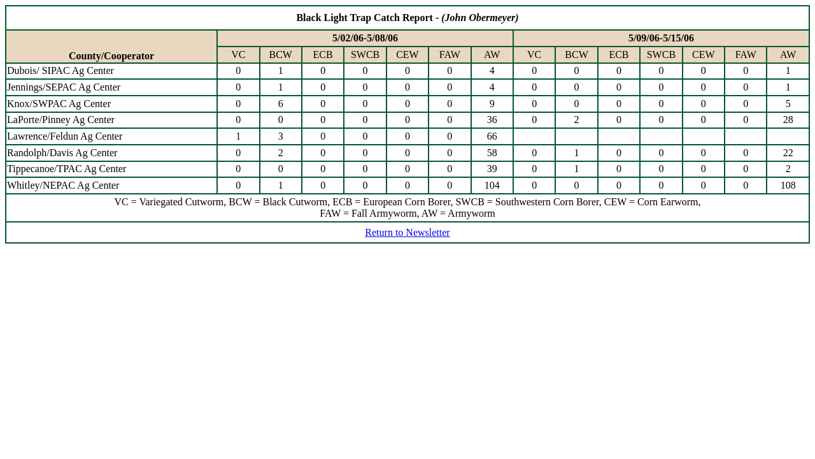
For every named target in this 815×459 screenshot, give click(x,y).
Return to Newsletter (407, 232)
